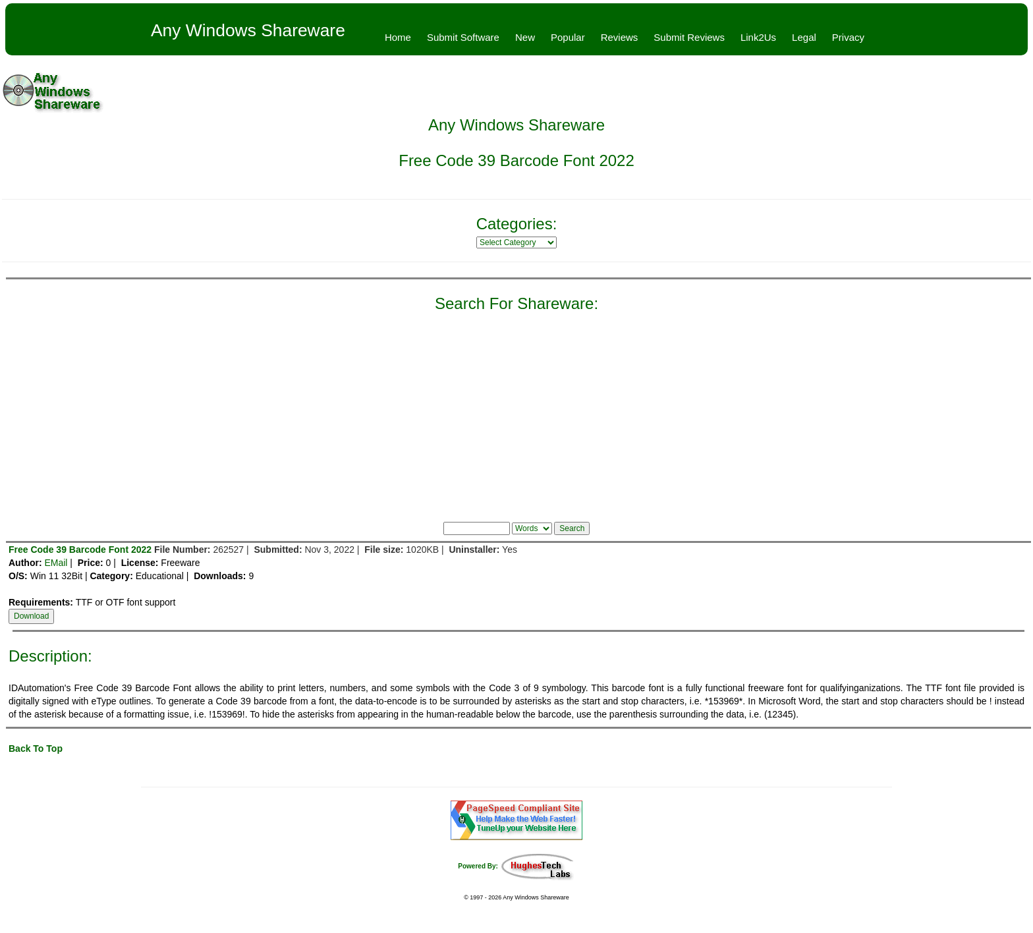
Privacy (848, 37)
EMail (55, 562)
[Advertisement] (516, 414)
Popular (568, 37)
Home (398, 37)
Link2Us (758, 37)
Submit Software (463, 37)
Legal (804, 37)
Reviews (619, 37)
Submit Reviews (689, 37)
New (525, 37)
